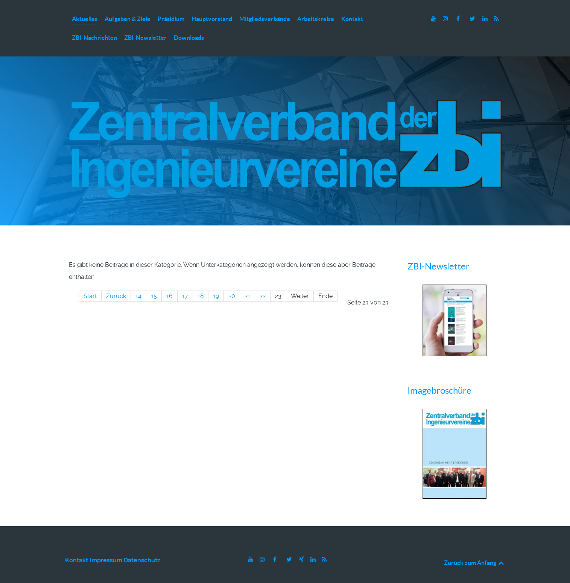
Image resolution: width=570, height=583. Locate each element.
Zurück (116, 279)
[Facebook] (459, 18)
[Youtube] (435, 18)
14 (138, 279)
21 (247, 279)
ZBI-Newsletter (438, 250)
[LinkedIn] (486, 18)
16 (169, 279)
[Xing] (302, 543)
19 (216, 279)
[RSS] (497, 18)
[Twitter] (473, 18)
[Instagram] (446, 18)
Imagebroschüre (439, 374)
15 (154, 279)
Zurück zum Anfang (474, 546)
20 (231, 279)
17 (185, 279)
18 (201, 279)
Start (90, 279)
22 (263, 279)
